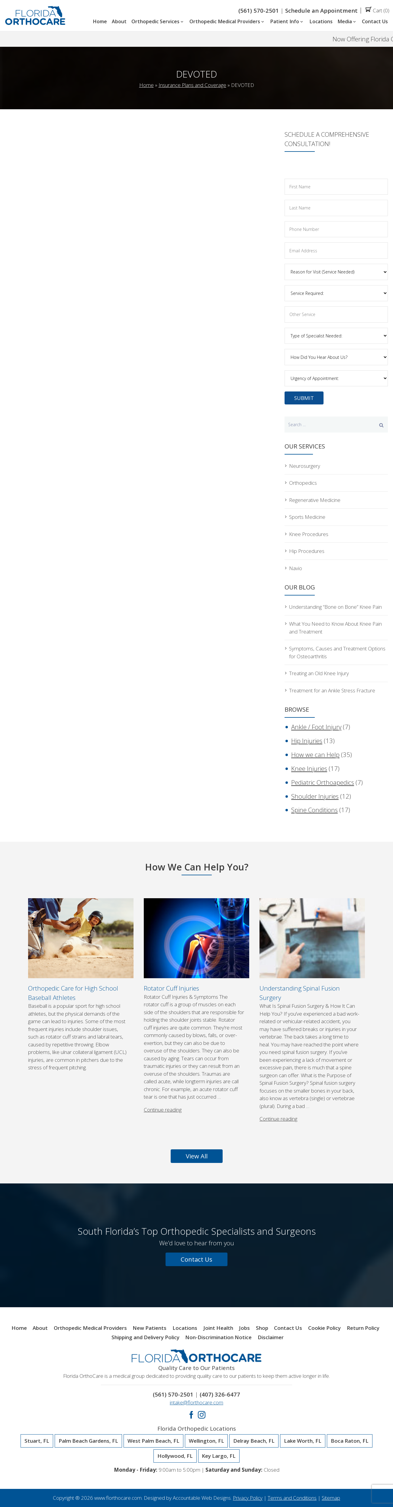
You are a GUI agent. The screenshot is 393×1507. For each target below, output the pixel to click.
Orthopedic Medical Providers (227, 22)
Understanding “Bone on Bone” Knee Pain (335, 606)
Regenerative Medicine (314, 499)
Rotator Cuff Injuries (171, 988)
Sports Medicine (307, 516)
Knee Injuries (309, 768)
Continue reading (163, 1109)
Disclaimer (271, 1337)
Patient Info (287, 22)
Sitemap (331, 1497)
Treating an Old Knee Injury (319, 673)
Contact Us (375, 22)
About (119, 22)
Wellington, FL (206, 1441)
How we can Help (315, 754)
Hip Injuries (306, 740)
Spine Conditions (314, 810)
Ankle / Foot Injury (316, 727)
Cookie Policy (324, 1328)
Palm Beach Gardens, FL (88, 1441)
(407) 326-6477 (220, 1394)
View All (197, 1156)
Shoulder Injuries (315, 796)
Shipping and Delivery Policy (145, 1337)
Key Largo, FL (219, 1456)
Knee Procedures (308, 534)
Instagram (201, 1415)
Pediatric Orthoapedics (322, 782)
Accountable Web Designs (202, 1497)
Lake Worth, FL (302, 1441)
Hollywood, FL (175, 1456)
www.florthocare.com (118, 1497)
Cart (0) (377, 10)
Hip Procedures (306, 551)
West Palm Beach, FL (153, 1441)
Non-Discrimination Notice (218, 1337)
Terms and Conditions (292, 1497)
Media (347, 22)
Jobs (244, 1328)
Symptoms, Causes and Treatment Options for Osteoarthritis (337, 652)
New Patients (149, 1328)
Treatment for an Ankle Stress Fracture (332, 690)
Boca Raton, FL (350, 1441)
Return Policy (363, 1328)
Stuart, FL (36, 1441)
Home (100, 22)
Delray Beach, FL (254, 1441)
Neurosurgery (304, 465)
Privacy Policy (248, 1497)
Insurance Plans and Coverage (192, 84)
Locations (321, 22)
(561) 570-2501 (258, 10)
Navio (295, 568)
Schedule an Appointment (321, 10)
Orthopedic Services (158, 22)
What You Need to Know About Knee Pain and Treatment (335, 627)
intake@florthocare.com (196, 1402)
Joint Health (218, 1328)
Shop (262, 1328)
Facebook (191, 1415)
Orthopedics (303, 482)
